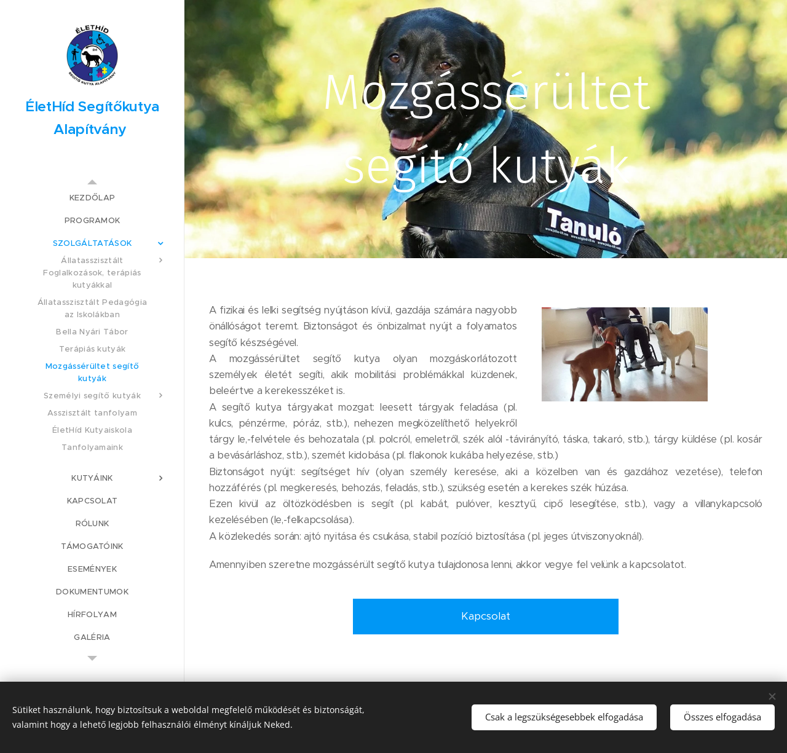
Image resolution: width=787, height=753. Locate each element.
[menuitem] (92, 198)
